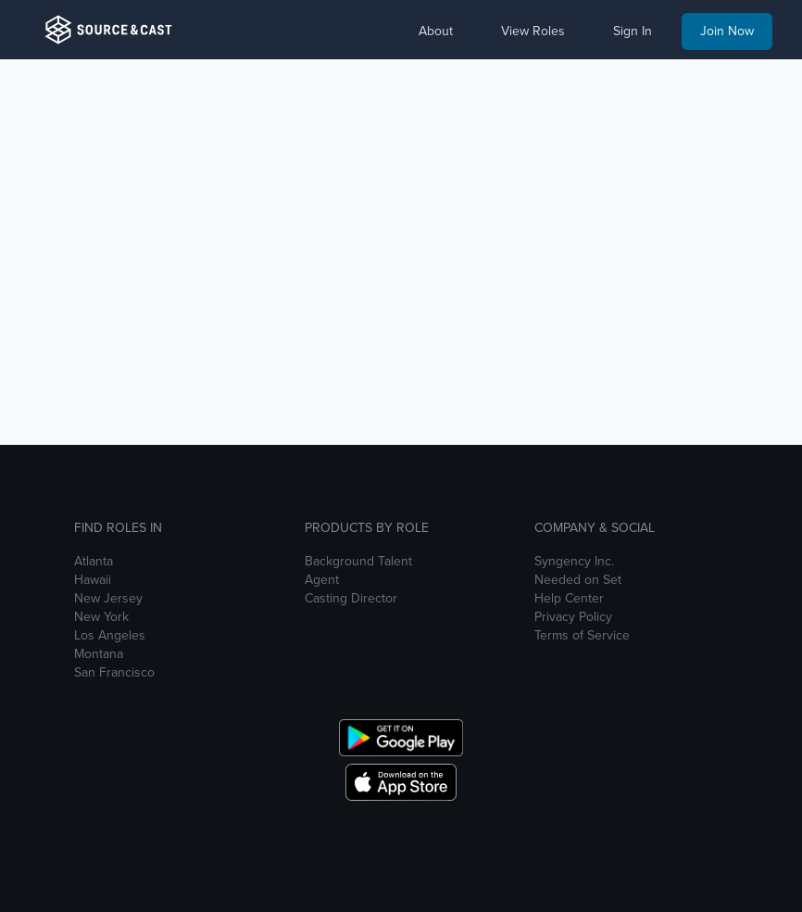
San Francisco (114, 673)
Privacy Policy (573, 617)
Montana (98, 654)
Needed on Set (577, 580)
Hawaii (92, 580)
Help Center (569, 598)
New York (101, 617)
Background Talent (358, 561)
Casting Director (351, 598)
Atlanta (93, 561)
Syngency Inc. (574, 561)
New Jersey (108, 598)
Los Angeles (109, 636)
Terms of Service (582, 636)
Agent (322, 580)
